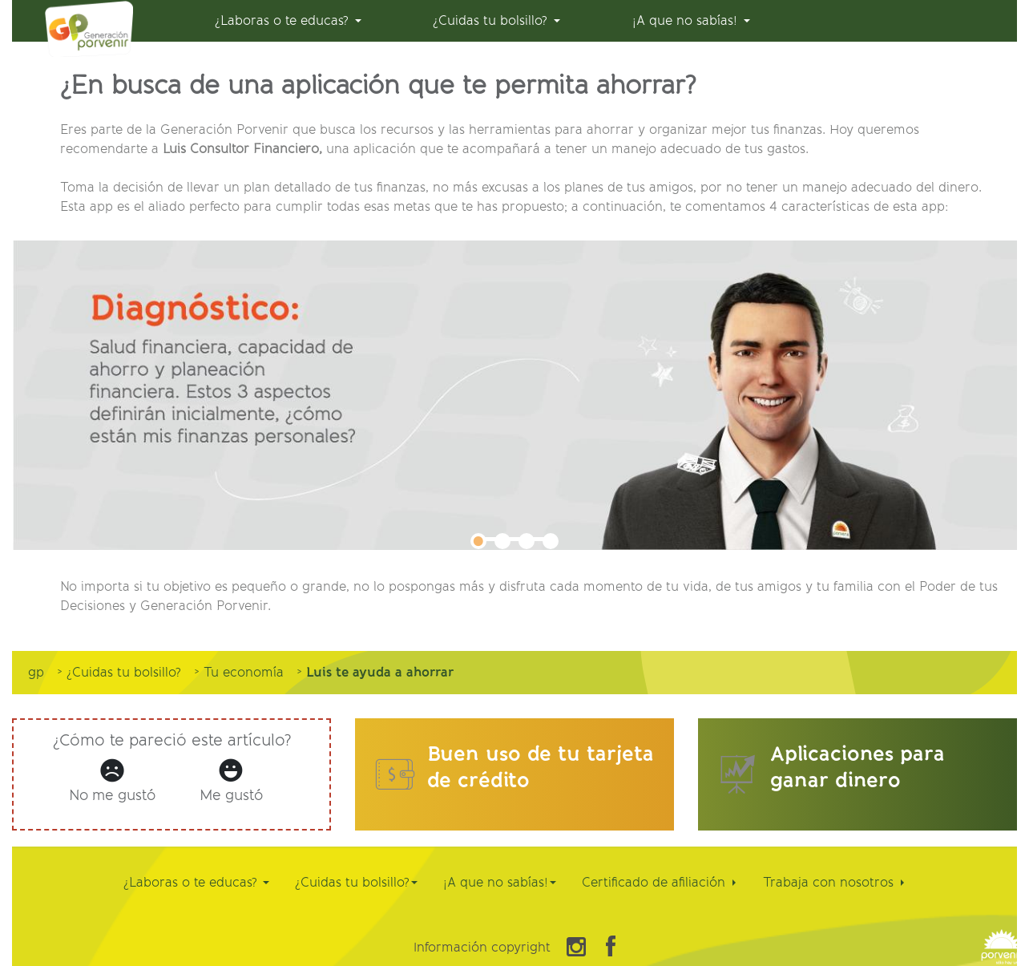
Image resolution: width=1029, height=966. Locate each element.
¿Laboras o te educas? (196, 882)
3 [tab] (527, 541)
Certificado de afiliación (659, 882)
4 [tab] (551, 541)
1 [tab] (478, 541)
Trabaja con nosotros (833, 882)
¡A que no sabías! (499, 882)
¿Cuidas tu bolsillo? (356, 882)
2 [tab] (502, 541)
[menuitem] (288, 21)
